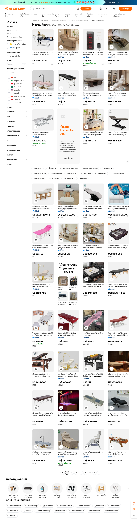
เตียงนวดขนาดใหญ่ (43, 511)
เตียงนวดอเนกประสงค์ (89, 168)
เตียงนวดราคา (71, 173)
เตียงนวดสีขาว (114, 506)
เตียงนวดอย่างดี (94, 511)
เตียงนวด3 (27, 511)
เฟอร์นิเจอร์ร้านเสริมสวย (79, 21)
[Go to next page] (99, 473)
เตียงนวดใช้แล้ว (39, 178)
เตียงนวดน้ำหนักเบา (76, 511)
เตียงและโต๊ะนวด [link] (98, 21)
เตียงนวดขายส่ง (56, 173)
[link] (134, 503)
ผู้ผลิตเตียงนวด (100, 173)
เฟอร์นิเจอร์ (44, 21)
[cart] (107, 9)
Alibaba (34, 21)
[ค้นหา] (85, 8)
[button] (78, 8)
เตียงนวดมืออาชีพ (117, 173)
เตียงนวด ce (86, 173)
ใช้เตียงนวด (54, 178)
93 (94, 472)
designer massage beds (69, 168)
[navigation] (17, 247)
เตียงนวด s (11, 516)
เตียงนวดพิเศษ (12, 511)
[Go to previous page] (63, 473)
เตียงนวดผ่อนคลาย (14, 506)
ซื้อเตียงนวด (51, 168)
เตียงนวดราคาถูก (39, 173)
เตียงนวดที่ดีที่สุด (31, 506)
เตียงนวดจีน (82, 178)
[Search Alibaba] (54, 8)
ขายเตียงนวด (107, 168)
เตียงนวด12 (37, 168)
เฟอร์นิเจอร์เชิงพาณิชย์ (59, 21)
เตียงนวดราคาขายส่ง (64, 506)
